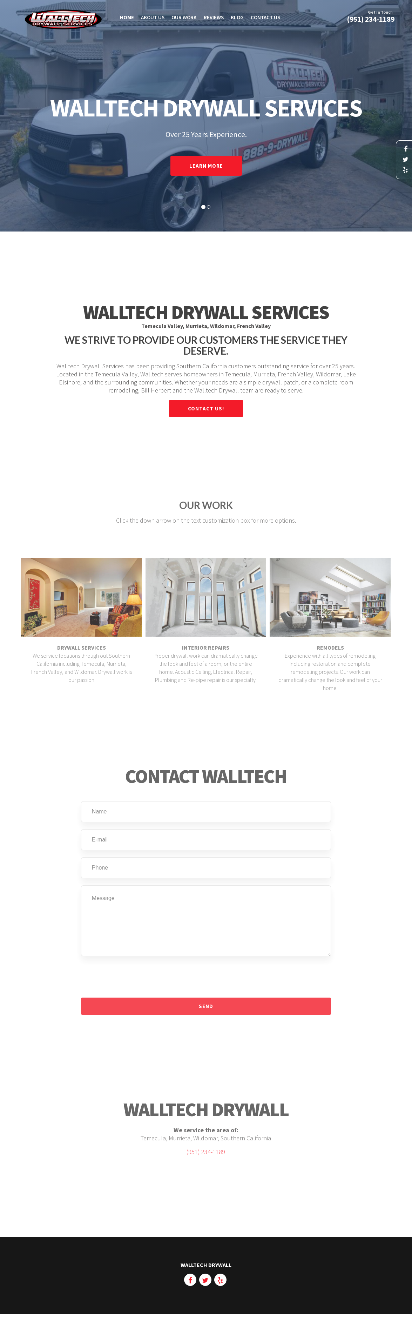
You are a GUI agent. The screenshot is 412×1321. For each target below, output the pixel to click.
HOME (127, 17)
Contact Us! (206, 408)
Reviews (214, 17)
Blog (237, 17)
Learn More (206, 165)
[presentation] (134, 981)
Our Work (184, 17)
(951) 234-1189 (206, 1156)
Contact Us (265, 17)
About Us (152, 17)
